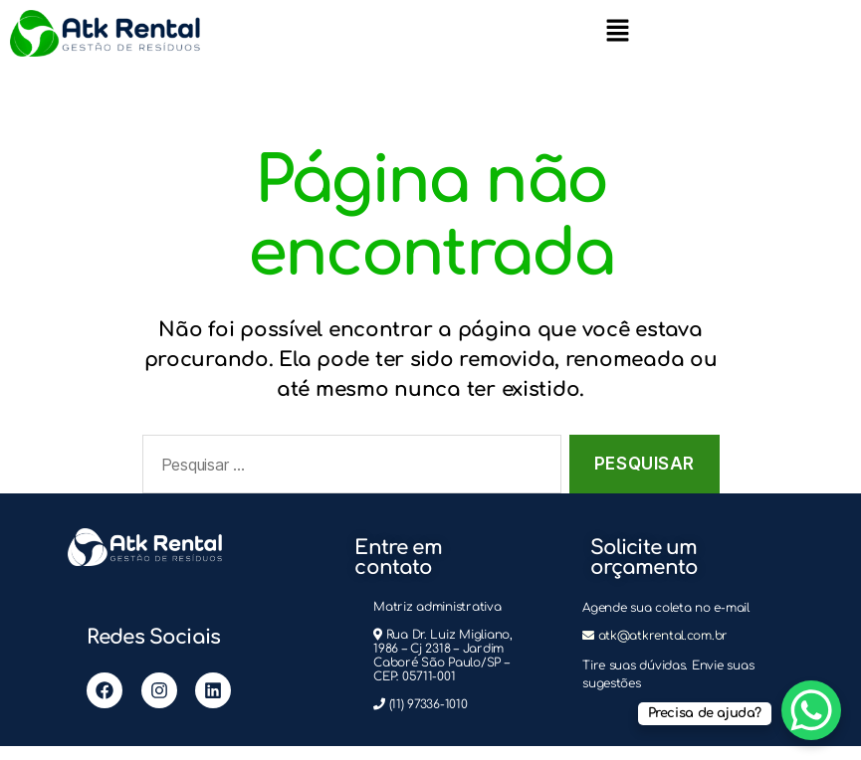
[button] (617, 30)
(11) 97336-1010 (428, 704)
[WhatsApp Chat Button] (811, 710)
